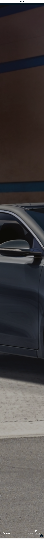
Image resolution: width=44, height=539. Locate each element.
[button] (3, 1)
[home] (22, 1)
